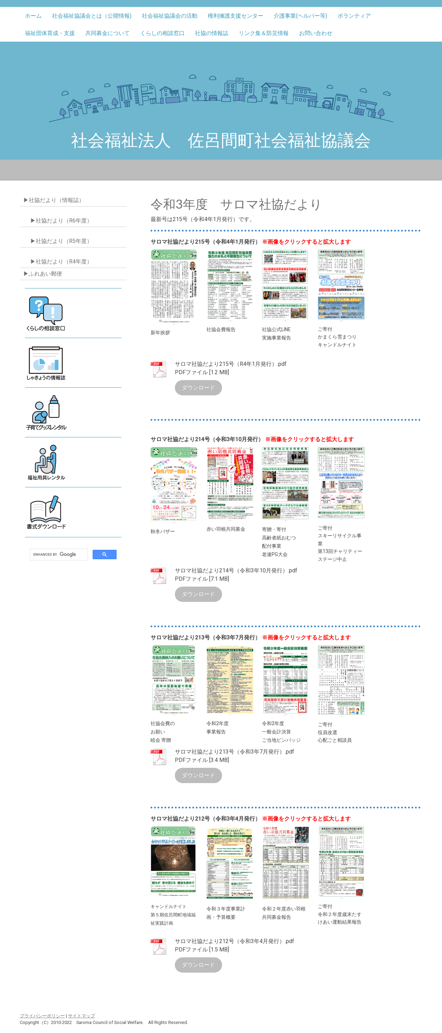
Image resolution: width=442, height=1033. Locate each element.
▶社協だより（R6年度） (61, 220)
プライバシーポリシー (42, 1015)
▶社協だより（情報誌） (53, 200)
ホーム (33, 15)
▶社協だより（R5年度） (61, 241)
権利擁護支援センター (235, 15)
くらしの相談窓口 (162, 33)
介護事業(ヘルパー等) (300, 15)
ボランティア (354, 15)
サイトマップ (81, 1015)
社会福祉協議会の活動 (169, 15)
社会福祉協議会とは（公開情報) (91, 15)
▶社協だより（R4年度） (61, 261)
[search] (58, 555)
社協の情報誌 (211, 33)
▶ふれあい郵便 (42, 273)
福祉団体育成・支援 (50, 33)
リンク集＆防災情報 (264, 33)
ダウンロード (198, 387)
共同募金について (107, 33)
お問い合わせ (315, 33)
